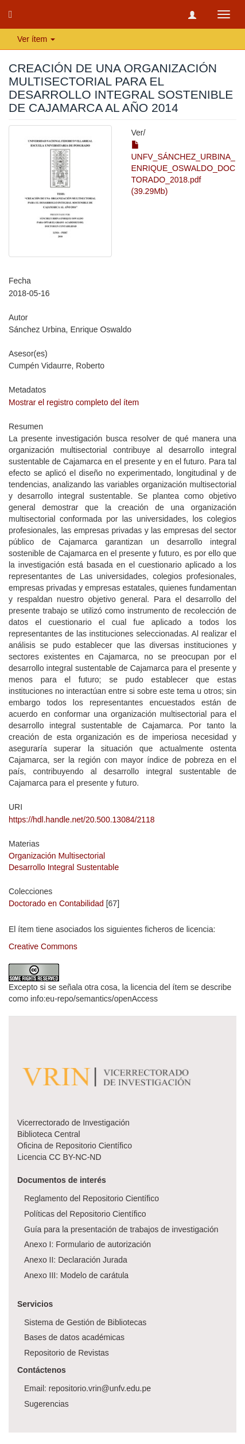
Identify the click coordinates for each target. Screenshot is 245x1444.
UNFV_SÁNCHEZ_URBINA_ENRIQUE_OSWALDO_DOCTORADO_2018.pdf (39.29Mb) (183, 168)
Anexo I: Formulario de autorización (87, 1244)
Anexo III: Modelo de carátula (76, 1275)
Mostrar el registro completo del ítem (74, 402)
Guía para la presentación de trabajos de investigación (121, 1229)
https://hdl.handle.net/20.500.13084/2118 (82, 819)
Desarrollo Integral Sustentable (64, 867)
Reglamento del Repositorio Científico (91, 1198)
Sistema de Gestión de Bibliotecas (85, 1322)
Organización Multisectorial (57, 855)
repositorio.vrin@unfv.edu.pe (100, 1388)
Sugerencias (46, 1403)
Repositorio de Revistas (66, 1352)
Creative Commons (43, 946)
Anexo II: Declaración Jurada (75, 1259)
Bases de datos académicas (74, 1337)
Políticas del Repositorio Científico (85, 1213)
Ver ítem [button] (36, 39)
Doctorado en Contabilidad (56, 903)
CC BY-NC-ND (75, 1157)
